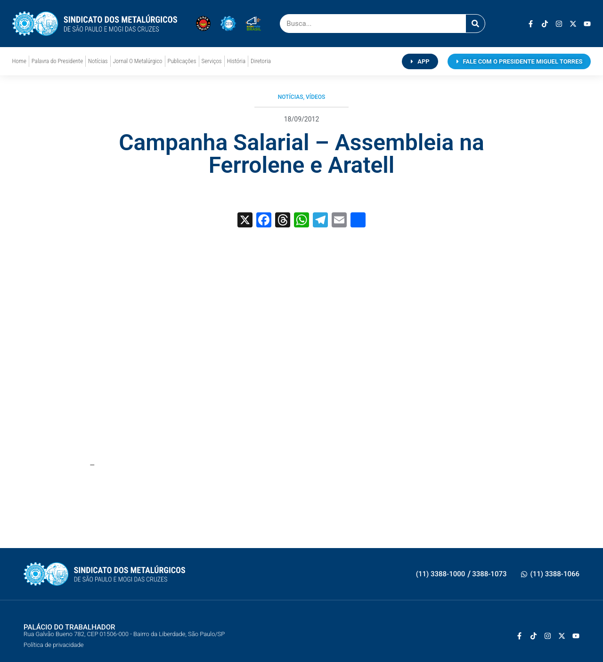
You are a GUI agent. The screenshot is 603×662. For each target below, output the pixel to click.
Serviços (212, 61)
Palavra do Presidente (57, 61)
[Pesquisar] (475, 23)
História (236, 61)
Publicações (182, 61)
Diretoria (261, 61)
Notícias (97, 61)
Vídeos (315, 97)
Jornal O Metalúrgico (138, 61)
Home (19, 61)
